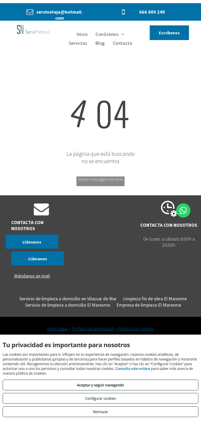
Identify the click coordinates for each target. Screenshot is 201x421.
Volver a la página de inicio (100, 179)
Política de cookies (135, 328)
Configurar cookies (100, 398)
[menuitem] (82, 34)
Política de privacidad (92, 328)
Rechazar (100, 411)
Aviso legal (57, 328)
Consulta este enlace (132, 368)
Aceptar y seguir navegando (100, 385)
